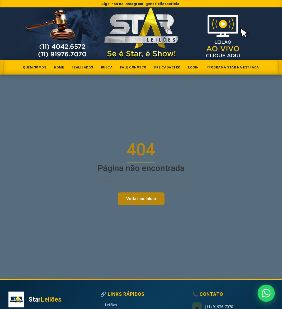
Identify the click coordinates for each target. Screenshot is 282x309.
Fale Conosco (133, 67)
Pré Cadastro (167, 67)
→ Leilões (108, 305)
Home (59, 67)
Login (193, 67)
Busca (107, 67)
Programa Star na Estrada (232, 67)
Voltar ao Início (141, 198)
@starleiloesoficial (163, 4)
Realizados (82, 67)
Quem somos (34, 67)
